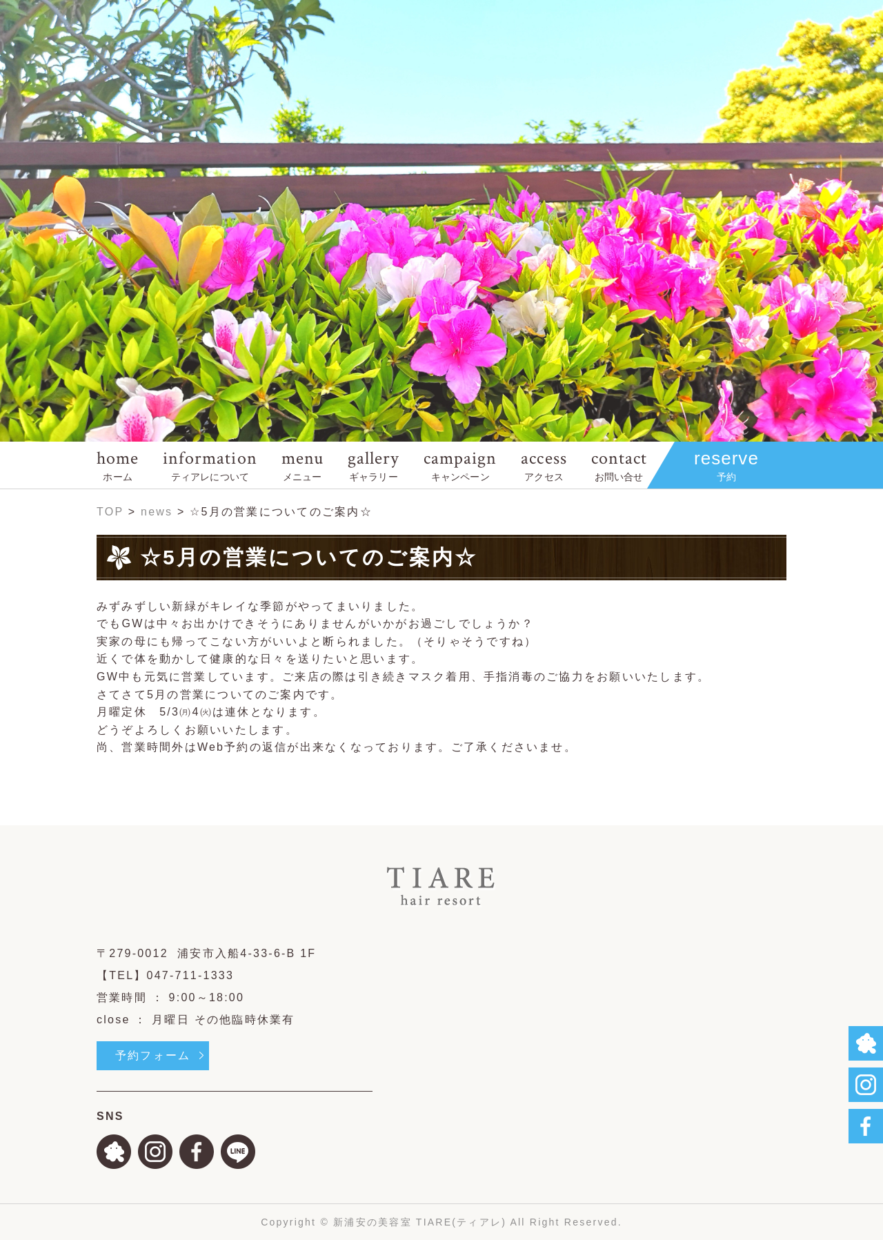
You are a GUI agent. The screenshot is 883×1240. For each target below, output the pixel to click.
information (210, 464)
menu (302, 464)
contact (619, 464)
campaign (460, 464)
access (543, 464)
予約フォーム (152, 1055)
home (118, 464)
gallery (373, 464)
